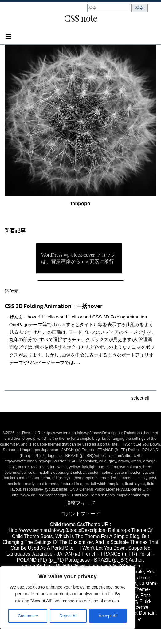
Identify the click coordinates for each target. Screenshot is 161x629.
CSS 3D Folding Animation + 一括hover (54, 306)
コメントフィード (80, 513)
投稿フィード (80, 503)
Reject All (68, 615)
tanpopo (80, 203)
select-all (140, 398)
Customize (28, 615)
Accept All (108, 615)
